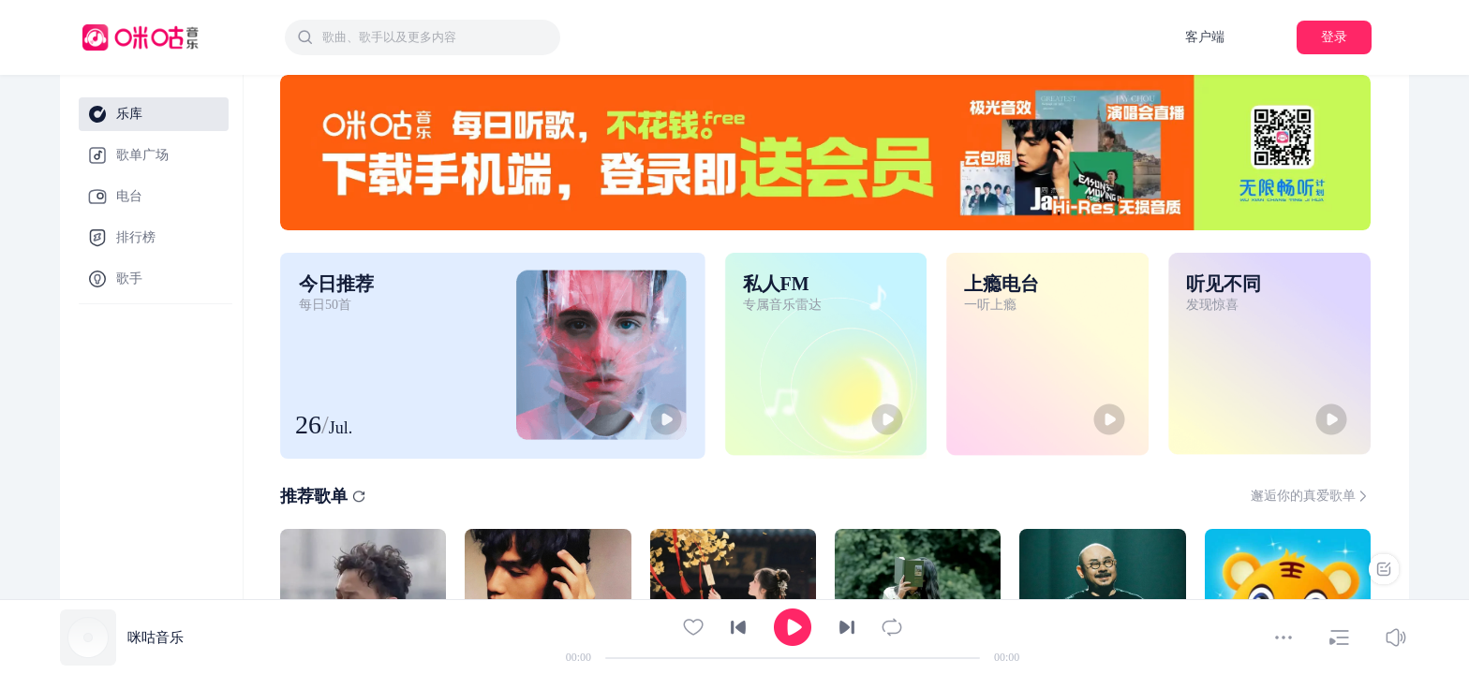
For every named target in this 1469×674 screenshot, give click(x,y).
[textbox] (435, 37)
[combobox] (422, 37)
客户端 (1204, 37)
